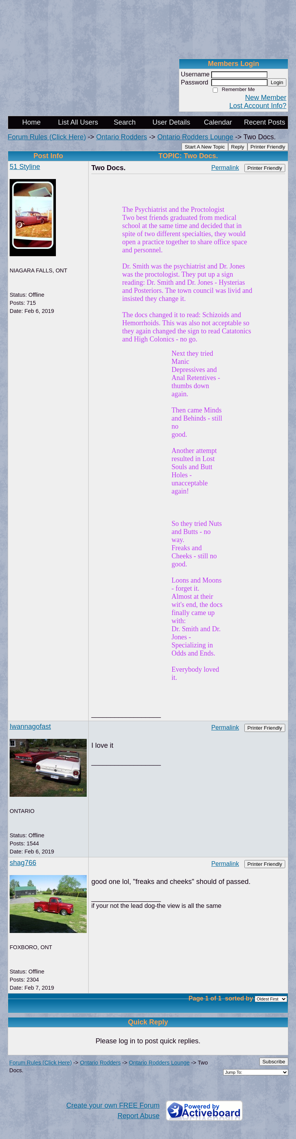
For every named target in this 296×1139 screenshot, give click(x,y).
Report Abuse (139, 1116)
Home (31, 122)
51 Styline (25, 167)
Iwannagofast (30, 726)
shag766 (23, 863)
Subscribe (273, 1062)
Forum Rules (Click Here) (47, 137)
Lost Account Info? (257, 106)
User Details (171, 122)
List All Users (78, 122)
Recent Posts (264, 122)
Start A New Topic (205, 147)
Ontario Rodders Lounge (195, 137)
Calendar (218, 122)
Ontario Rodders (121, 137)
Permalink (225, 167)
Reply (237, 147)
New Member (265, 97)
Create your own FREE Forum (113, 1105)
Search (125, 122)
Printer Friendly (268, 147)
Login (277, 82)
